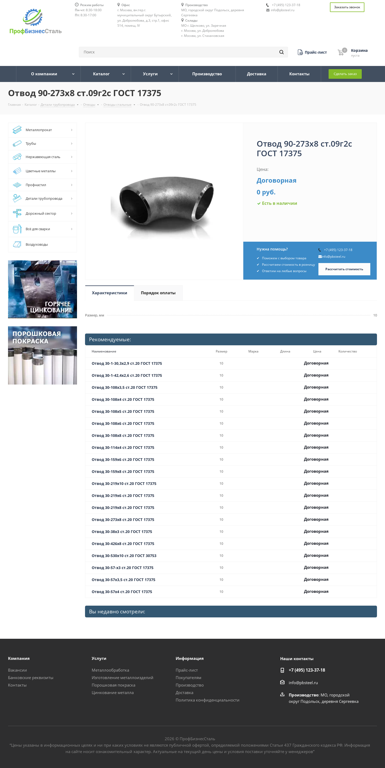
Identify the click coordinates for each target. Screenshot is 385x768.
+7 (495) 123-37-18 (286, 5)
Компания (19, 658)
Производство (190, 685)
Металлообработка (110, 670)
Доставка (184, 692)
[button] (312, 52)
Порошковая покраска (113, 685)
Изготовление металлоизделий (122, 677)
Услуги (99, 658)
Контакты (17, 685)
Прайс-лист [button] (187, 670)
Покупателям (188, 677)
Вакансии (17, 670)
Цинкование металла (113, 692)
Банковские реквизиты (30, 677)
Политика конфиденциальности (208, 700)
